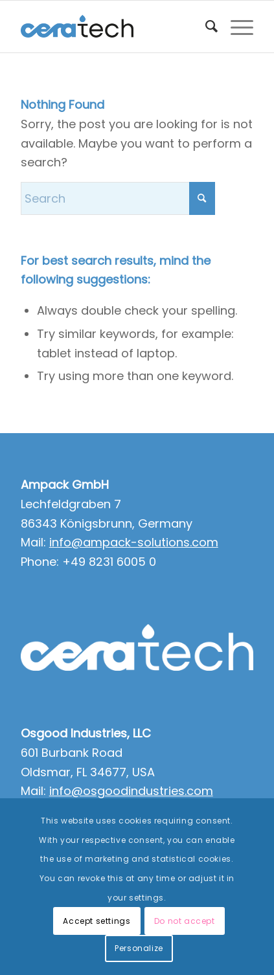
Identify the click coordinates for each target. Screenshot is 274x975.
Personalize (139, 948)
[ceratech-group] (114, 26)
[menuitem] (205, 26)
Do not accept (184, 920)
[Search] (205, 26)
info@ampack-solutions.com (133, 542)
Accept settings (96, 920)
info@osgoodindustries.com (131, 791)
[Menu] (235, 26)
